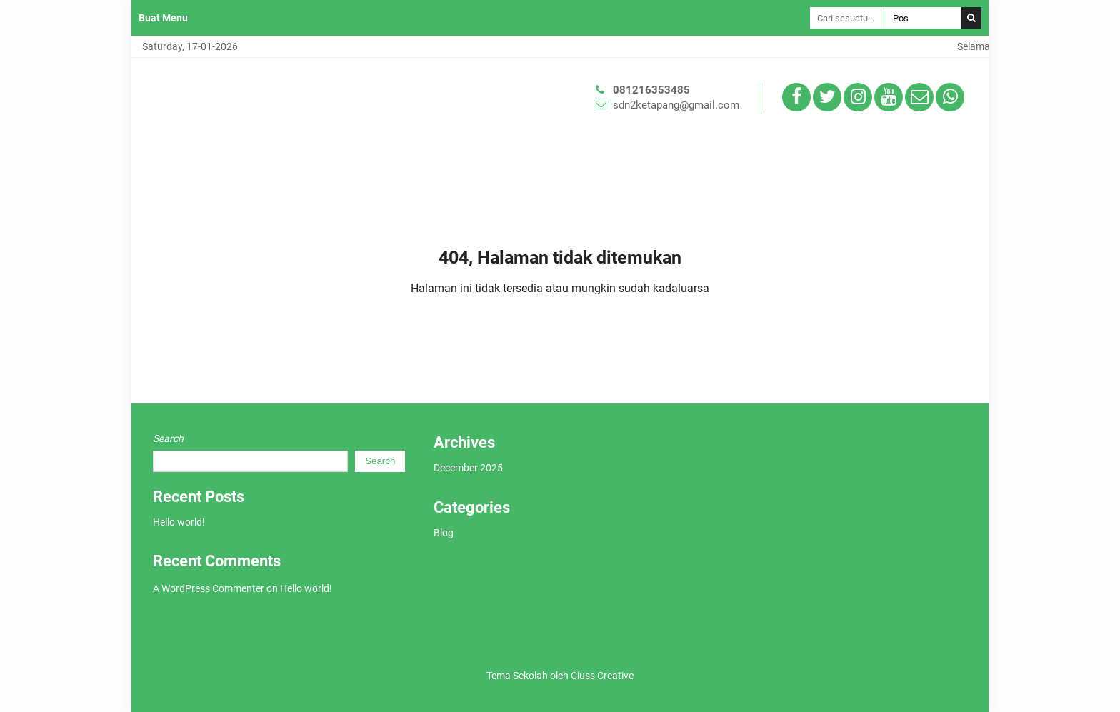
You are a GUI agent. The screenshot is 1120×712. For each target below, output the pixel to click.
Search (168, 438)
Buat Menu (163, 18)
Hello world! (179, 522)
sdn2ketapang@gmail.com (676, 105)
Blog (444, 532)
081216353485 (651, 90)
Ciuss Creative (602, 675)
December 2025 (468, 467)
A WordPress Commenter (208, 588)
